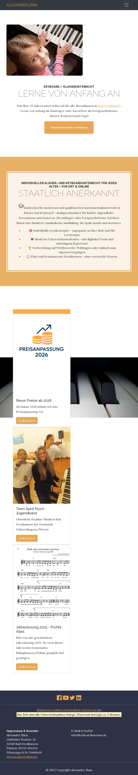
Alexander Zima (22, 4)
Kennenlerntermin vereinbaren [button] (69, 127)
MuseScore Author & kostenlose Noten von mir (69, 710)
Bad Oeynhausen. (109, 106)
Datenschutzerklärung (22, 757)
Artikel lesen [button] (26, 420)
